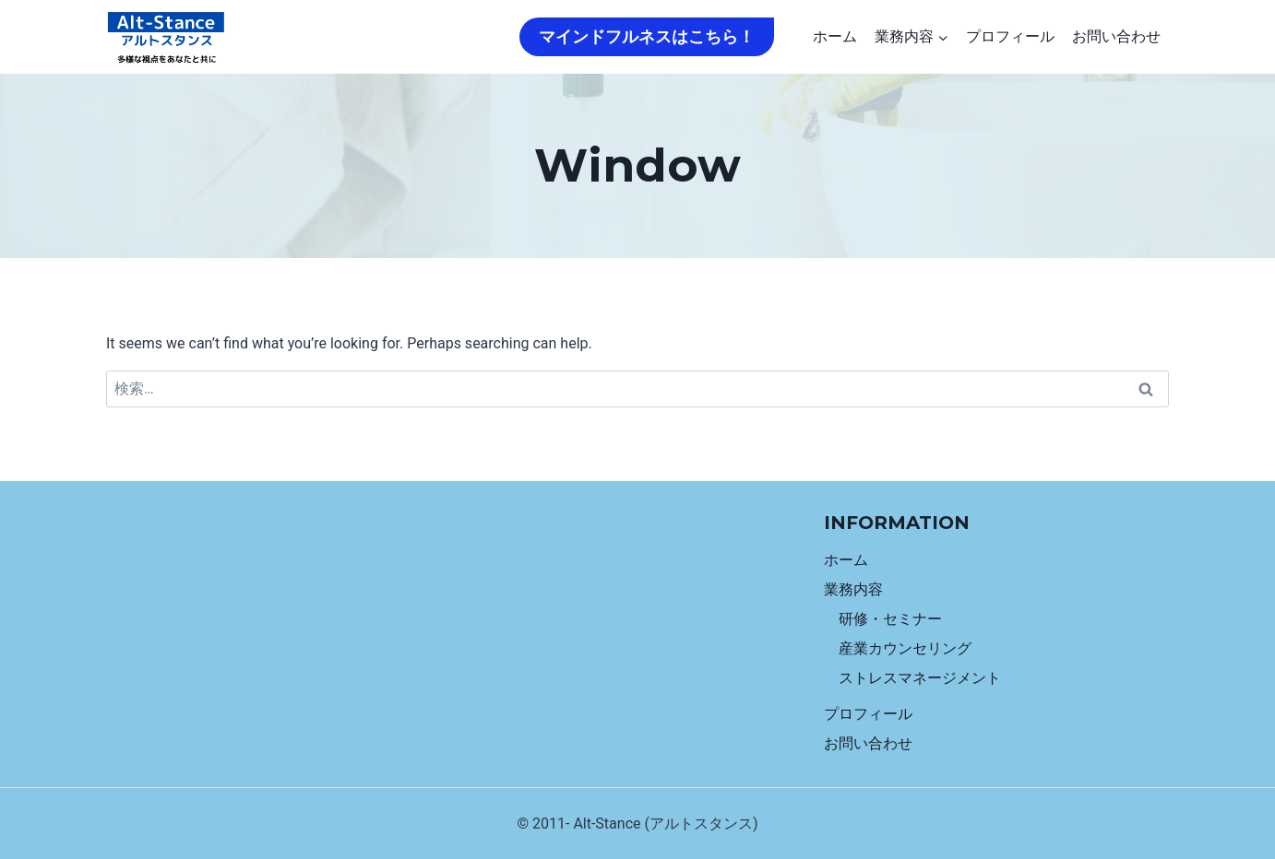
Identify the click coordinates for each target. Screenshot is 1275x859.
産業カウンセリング (905, 648)
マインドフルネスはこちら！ (647, 36)
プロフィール (1010, 36)
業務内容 (853, 589)
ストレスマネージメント (920, 678)
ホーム (835, 36)
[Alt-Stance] (166, 37)
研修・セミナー (890, 619)
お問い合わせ (1116, 36)
